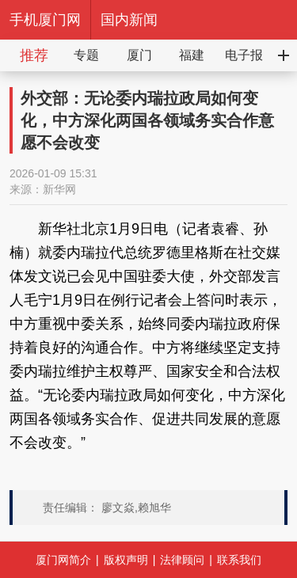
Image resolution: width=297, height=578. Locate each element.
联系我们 (239, 559)
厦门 (139, 55)
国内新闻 (129, 20)
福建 (191, 55)
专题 (86, 55)
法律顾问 (182, 559)
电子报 (244, 55)
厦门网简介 (63, 559)
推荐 (34, 55)
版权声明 (126, 559)
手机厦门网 (45, 20)
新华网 (59, 189)
